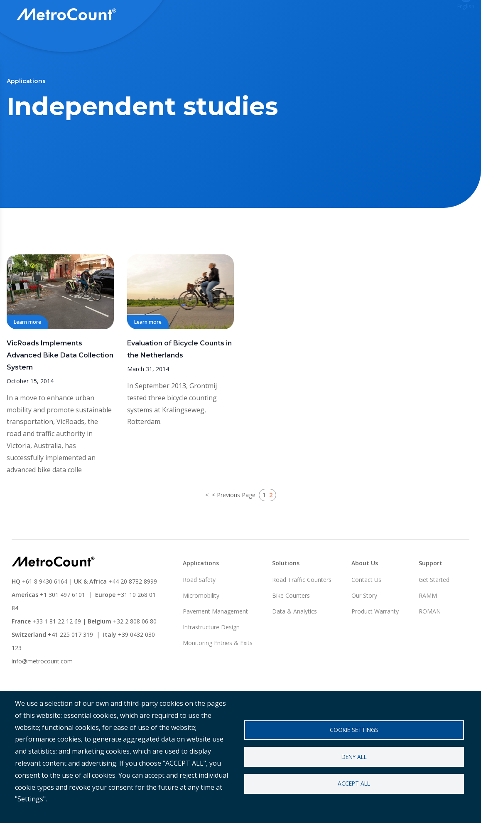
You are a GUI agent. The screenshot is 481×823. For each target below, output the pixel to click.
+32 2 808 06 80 (134, 652)
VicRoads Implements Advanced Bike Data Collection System (60, 386)
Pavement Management (215, 642)
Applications (265, 15)
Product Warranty (375, 642)
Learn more (27, 352)
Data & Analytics (294, 642)
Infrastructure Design (211, 658)
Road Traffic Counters (301, 610)
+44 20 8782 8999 (132, 612)
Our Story (364, 626)
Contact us (424, 15)
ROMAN (430, 642)
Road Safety (199, 610)
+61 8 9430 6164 (44, 612)
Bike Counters (291, 626)
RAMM (428, 626)
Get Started (434, 610)
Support (315, 15)
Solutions (214, 15)
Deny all (354, 757)
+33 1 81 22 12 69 (56, 652)
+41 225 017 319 (70, 665)
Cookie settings (354, 730)
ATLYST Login (368, 15)
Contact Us (366, 610)
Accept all (354, 784)
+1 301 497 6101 (62, 625)
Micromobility (201, 626)
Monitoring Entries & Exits (218, 674)
